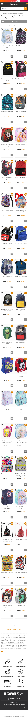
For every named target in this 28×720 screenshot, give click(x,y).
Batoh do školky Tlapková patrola (21, 408)
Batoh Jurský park (21, 605)
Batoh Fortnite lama (20, 45)
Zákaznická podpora (14, 699)
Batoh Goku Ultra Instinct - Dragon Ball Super (7, 309)
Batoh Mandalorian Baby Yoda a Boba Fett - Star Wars (20, 475)
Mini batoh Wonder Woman (21, 539)
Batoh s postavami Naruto (21, 276)
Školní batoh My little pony (7, 473)
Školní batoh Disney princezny (20, 507)
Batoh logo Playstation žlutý (21, 309)
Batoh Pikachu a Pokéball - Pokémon (7, 573)
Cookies (17, 707)
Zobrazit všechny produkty (14, 629)
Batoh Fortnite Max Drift (20, 78)
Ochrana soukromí (8, 707)
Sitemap (23, 707)
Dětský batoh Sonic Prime (7, 375)
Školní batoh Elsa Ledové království (7, 46)
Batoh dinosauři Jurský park (7, 111)
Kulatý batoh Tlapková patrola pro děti (21, 211)
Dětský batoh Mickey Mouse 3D (20, 375)
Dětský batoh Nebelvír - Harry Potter (7, 178)
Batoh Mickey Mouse (7, 243)
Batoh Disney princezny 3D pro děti (21, 145)
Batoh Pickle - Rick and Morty (7, 342)
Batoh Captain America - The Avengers (7, 507)
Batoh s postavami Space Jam (7, 211)
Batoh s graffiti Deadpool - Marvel (21, 178)
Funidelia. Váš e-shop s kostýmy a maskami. (13, 4)
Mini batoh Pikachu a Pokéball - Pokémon (7, 540)
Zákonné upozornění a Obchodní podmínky (14, 704)
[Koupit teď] (12, 56)
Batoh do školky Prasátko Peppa (7, 408)
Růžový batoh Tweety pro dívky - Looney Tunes (7, 441)
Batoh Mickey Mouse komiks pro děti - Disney (7, 606)
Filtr (3, 21)
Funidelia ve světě (14, 702)
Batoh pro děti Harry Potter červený (7, 145)
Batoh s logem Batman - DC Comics (7, 79)
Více (3, 651)
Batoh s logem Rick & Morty (21, 243)
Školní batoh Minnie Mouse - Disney (21, 573)
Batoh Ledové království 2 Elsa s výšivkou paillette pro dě (21, 442)
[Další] (17, 625)
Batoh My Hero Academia (21, 111)
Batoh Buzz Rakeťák (7, 276)
